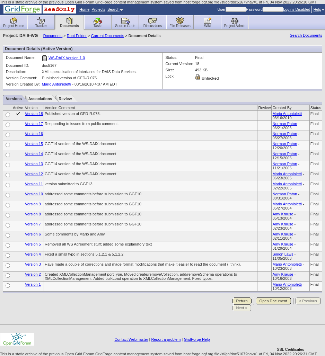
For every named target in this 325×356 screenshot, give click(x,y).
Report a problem (166, 339)
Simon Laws (282, 254)
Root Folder (77, 36)
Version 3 (33, 264)
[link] (290, 337)
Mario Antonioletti (56, 84)
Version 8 (33, 214)
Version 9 (33, 204)
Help (318, 9)
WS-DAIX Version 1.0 (67, 58)
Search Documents (306, 35)
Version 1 (33, 284)
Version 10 (34, 194)
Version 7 (33, 224)
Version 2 (33, 274)
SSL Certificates (290, 349)
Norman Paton (284, 124)
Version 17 (34, 124)
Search (115, 9)
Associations (40, 99)
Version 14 (34, 154)
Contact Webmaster (131, 339)
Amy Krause (282, 214)
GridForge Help (197, 339)
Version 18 (34, 114)
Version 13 (34, 164)
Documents (53, 36)
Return (242, 301)
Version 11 (34, 184)
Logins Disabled (296, 9)
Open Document (273, 301)
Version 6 (33, 234)
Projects (98, 9)
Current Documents (107, 36)
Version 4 (33, 254)
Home (84, 9)
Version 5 (33, 244)
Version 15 (34, 144)
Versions (14, 99)
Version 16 (34, 134)
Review (65, 99)
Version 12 (34, 174)
